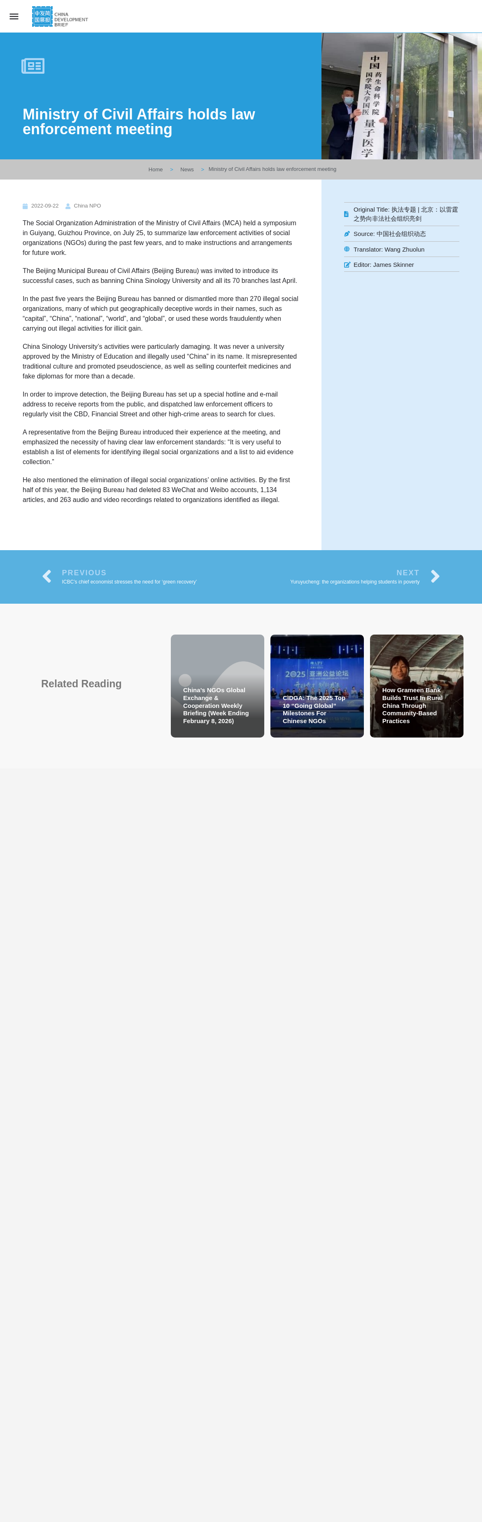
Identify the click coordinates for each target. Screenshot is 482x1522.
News (187, 169)
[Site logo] (61, 16)
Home (156, 169)
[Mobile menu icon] (14, 16)
